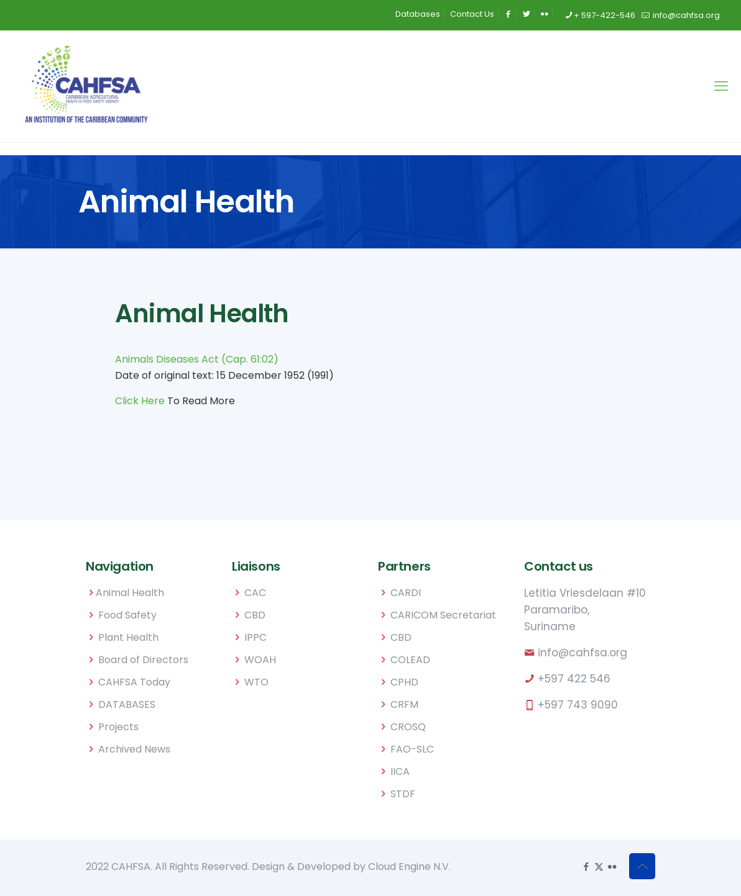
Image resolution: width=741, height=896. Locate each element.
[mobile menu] (721, 86)
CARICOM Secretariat (443, 615)
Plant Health (128, 637)
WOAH (260, 660)
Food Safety (127, 615)
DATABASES (126, 704)
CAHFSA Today (134, 682)
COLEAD (410, 660)
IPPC (255, 637)
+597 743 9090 (578, 704)
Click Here (140, 401)
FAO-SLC (412, 749)
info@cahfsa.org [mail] (685, 15)
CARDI (405, 593)
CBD (254, 615)
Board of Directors (143, 660)
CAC (255, 593)
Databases (417, 14)
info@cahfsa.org (582, 652)
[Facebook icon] (586, 866)
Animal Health (130, 593)
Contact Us (472, 14)
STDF (402, 794)
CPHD (404, 682)
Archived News (134, 749)
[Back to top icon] (642, 866)
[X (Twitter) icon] (599, 866)
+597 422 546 (574, 678)
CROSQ (408, 727)
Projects (118, 727)
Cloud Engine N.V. (409, 866)
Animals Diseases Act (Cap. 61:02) (196, 359)
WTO (256, 682)
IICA (400, 771)
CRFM (404, 704)
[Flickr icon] (612, 866)
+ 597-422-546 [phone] (604, 15)
